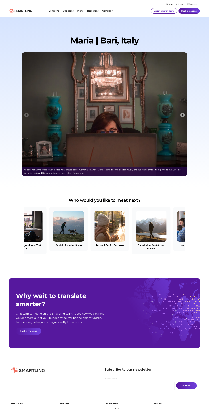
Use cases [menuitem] (68, 10)
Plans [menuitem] (80, 10)
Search (181, 4)
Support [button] (158, 404)
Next (181, 233)
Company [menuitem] (107, 10)
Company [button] (64, 404)
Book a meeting (189, 10)
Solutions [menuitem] (54, 10)
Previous (27, 233)
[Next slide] (182, 115)
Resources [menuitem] (93, 10)
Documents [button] (112, 404)
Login (171, 4)
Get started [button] (17, 404)
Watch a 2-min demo (164, 10)
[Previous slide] (26, 115)
